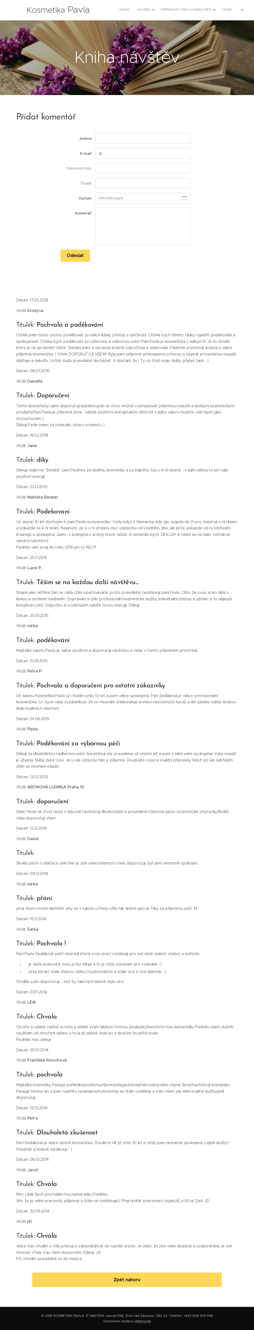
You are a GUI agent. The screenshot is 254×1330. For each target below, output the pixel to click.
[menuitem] (191, 10)
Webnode (143, 1321)
